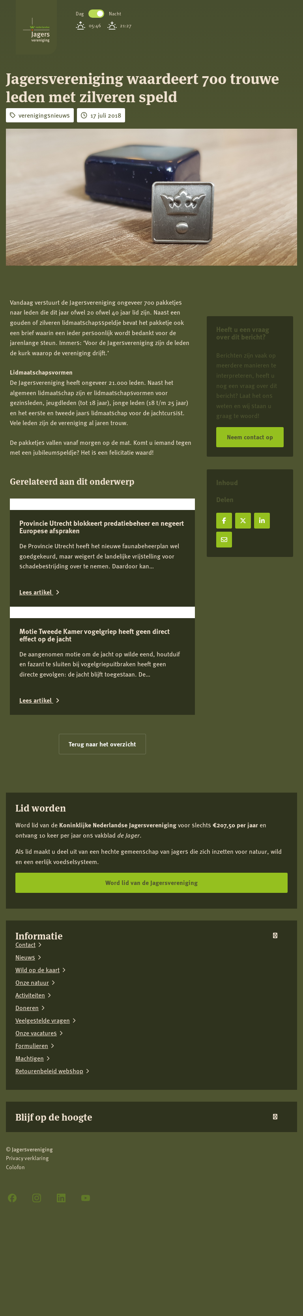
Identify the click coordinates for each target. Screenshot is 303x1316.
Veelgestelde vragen (42, 1135)
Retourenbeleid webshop (49, 1186)
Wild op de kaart (37, 1085)
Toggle (96, 13)
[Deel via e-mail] (224, 539)
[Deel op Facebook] (224, 521)
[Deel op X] (243, 521)
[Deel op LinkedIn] (262, 521)
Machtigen (29, 1173)
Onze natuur (32, 1098)
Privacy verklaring (27, 1273)
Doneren (27, 1123)
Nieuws (25, 1072)
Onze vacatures (36, 1148)
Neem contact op (250, 436)
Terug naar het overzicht (102, 859)
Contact (25, 1060)
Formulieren (31, 1161)
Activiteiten (30, 1110)
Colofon (15, 1282)
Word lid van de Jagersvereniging (151, 998)
